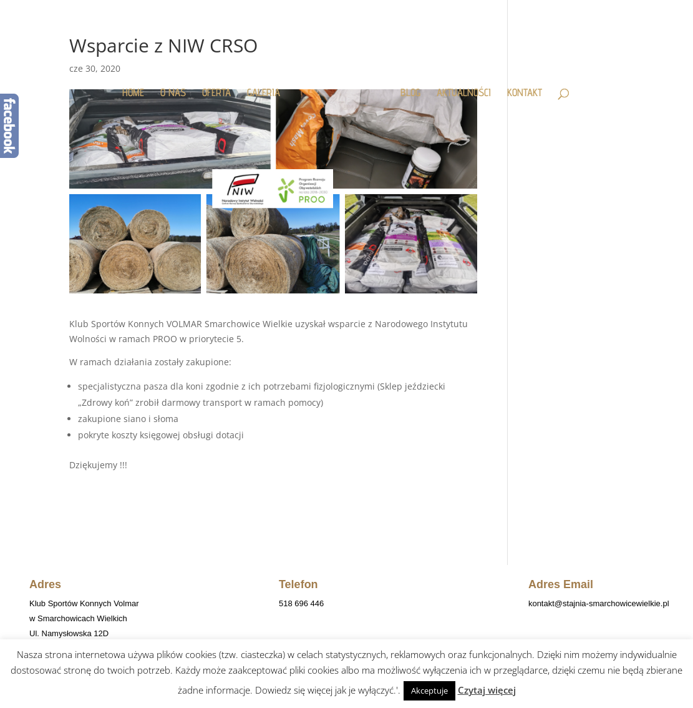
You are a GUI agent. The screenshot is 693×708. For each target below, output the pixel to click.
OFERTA (221, 87)
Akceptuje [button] (429, 690)
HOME (138, 87)
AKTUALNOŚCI (459, 87)
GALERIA (268, 87)
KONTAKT (519, 87)
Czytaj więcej (487, 690)
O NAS (178, 87)
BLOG (405, 87)
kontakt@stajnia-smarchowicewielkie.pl (598, 603)
